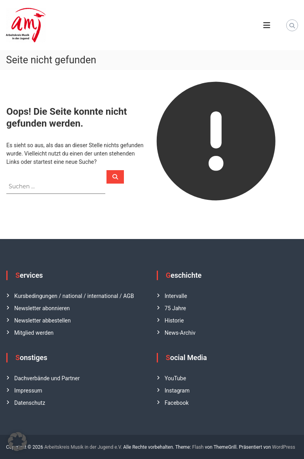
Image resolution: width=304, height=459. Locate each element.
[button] (17, 441)
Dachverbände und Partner (47, 378)
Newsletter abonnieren (42, 308)
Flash (198, 447)
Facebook (177, 403)
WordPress (283, 447)
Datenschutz (29, 403)
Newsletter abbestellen (42, 320)
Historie (174, 320)
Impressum (28, 390)
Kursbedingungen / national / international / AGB (74, 296)
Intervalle (176, 296)
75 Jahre (175, 308)
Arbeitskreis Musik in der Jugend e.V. (83, 447)
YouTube (175, 378)
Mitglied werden (33, 333)
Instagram (177, 390)
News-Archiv (180, 333)
